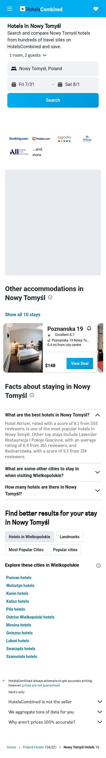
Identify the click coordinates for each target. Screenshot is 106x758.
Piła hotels (15, 609)
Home (11, 747)
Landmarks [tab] (70, 537)
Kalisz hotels (17, 601)
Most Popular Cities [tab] (26, 550)
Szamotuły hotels (21, 656)
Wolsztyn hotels (20, 585)
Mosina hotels (18, 625)
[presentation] (50, 297)
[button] (9, 9)
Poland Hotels (33, 747)
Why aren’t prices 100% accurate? (55, 722)
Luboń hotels (17, 641)
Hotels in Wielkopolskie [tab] (29, 537)
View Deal (80, 363)
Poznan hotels (18, 577)
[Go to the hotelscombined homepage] (41, 8)
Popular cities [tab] (65, 550)
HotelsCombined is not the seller (55, 701)
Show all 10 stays (22, 314)
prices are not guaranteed (41, 685)
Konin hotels (17, 593)
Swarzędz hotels (21, 648)
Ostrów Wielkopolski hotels (30, 617)
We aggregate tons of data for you (55, 711)
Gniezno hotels (19, 633)
